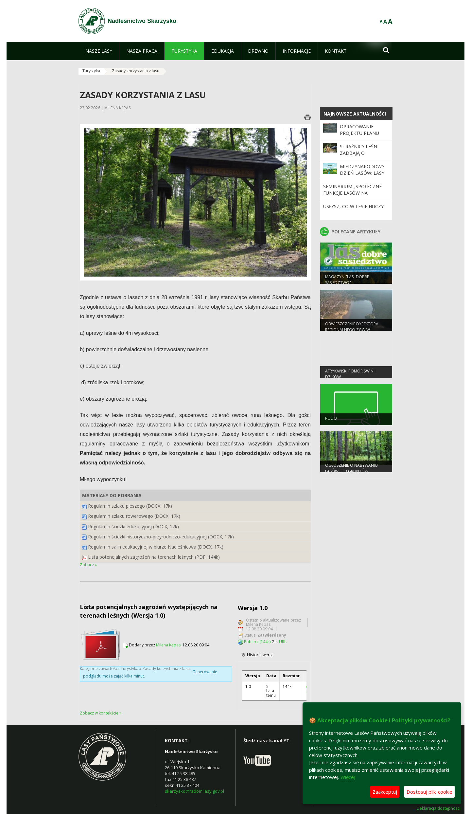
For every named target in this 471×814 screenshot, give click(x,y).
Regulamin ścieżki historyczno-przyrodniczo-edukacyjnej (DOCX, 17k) (161, 537)
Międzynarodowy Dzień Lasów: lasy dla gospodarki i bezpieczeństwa (362, 176)
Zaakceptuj (385, 791)
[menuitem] (98, 51)
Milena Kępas (168, 645)
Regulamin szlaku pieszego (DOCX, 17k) (130, 506)
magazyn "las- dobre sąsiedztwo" (347, 282)
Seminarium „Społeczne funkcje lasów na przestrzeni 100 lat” (352, 193)
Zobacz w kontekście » (100, 713)
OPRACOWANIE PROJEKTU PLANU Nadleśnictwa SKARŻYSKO (359, 136)
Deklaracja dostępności (439, 808)
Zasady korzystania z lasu (135, 71)
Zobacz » (88, 565)
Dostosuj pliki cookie (429, 791)
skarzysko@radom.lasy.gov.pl (194, 791)
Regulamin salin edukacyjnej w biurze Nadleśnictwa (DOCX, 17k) (155, 547)
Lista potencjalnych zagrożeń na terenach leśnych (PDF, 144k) (154, 557)
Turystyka (91, 71)
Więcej (347, 777)
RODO (331, 421)
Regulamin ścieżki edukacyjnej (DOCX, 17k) (133, 526)
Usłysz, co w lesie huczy (353, 206)
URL (282, 641)
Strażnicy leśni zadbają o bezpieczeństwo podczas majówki (361, 156)
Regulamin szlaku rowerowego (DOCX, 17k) (134, 516)
